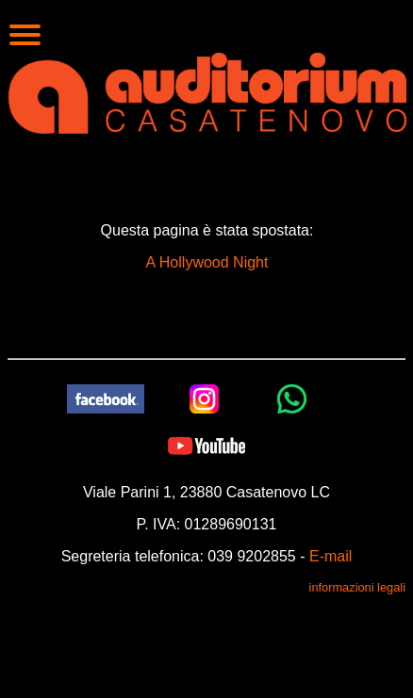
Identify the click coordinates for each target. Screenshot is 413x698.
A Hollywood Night (207, 262)
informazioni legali (357, 587)
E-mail (330, 556)
